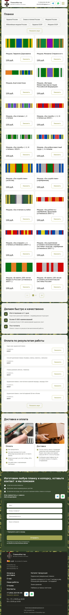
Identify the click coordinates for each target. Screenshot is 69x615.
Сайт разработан (34, 610)
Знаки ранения (36, 584)
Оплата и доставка (11, 574)
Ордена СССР (37, 24)
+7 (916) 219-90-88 (44, 2)
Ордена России (12, 19)
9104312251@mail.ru (43, 4)
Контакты (11, 589)
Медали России (51, 19)
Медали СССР (53, 24)
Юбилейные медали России (16, 24)
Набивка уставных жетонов (41, 588)
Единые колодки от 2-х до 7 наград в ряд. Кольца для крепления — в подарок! (46, 580)
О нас (9, 578)
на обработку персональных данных (17, 543)
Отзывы (10, 585)
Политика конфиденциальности (34, 607)
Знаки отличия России (31, 19)
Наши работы (13, 582)
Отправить (34, 538)
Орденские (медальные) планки (42, 576)
